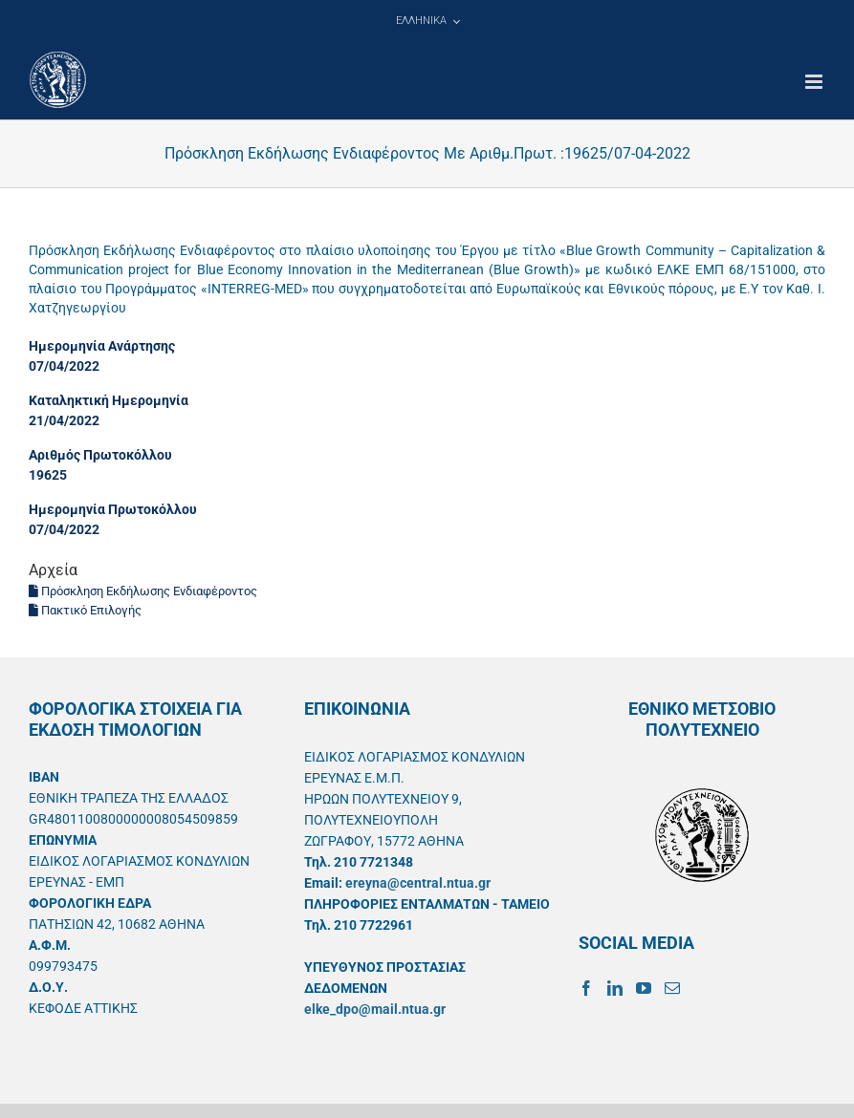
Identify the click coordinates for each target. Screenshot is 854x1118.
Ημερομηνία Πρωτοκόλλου (113, 509)
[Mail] (672, 988)
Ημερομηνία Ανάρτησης (102, 346)
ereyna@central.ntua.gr (418, 883)
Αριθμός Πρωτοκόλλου (100, 454)
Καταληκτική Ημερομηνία (108, 400)
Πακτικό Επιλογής (85, 610)
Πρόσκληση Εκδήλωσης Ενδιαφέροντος (143, 591)
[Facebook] (586, 988)
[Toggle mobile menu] (815, 82)
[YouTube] (643, 988)
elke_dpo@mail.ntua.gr (375, 1009)
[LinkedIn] (615, 988)
